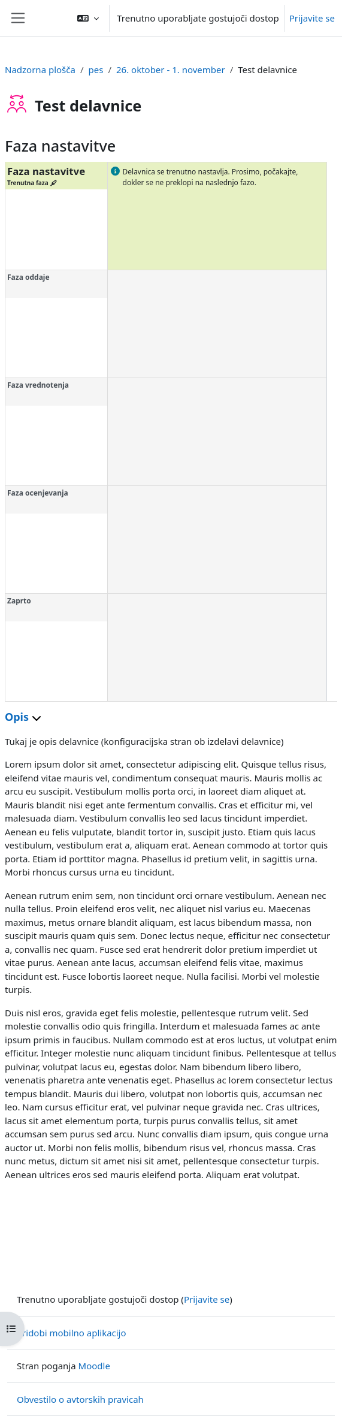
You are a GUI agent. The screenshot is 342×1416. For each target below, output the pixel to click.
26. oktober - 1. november (170, 70)
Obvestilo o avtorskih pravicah (80, 1399)
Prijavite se (312, 18)
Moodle (94, 1366)
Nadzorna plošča (40, 70)
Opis (23, 716)
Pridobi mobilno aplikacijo (71, 1333)
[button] (88, 18)
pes (96, 70)
